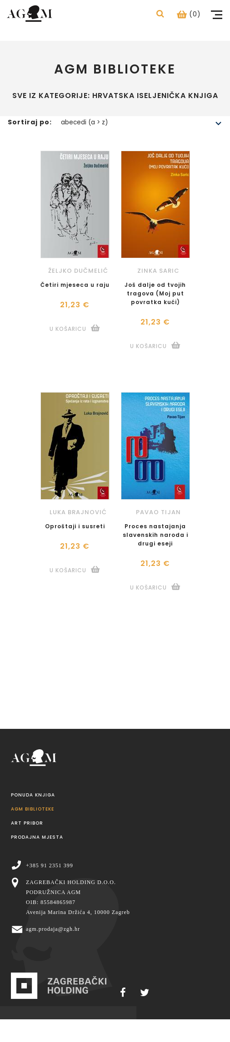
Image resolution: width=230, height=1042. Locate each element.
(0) (189, 14)
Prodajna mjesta (37, 837)
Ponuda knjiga (33, 794)
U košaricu (68, 329)
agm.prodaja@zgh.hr (53, 929)
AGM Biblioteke (32, 809)
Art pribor (27, 823)
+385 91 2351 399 (49, 865)
